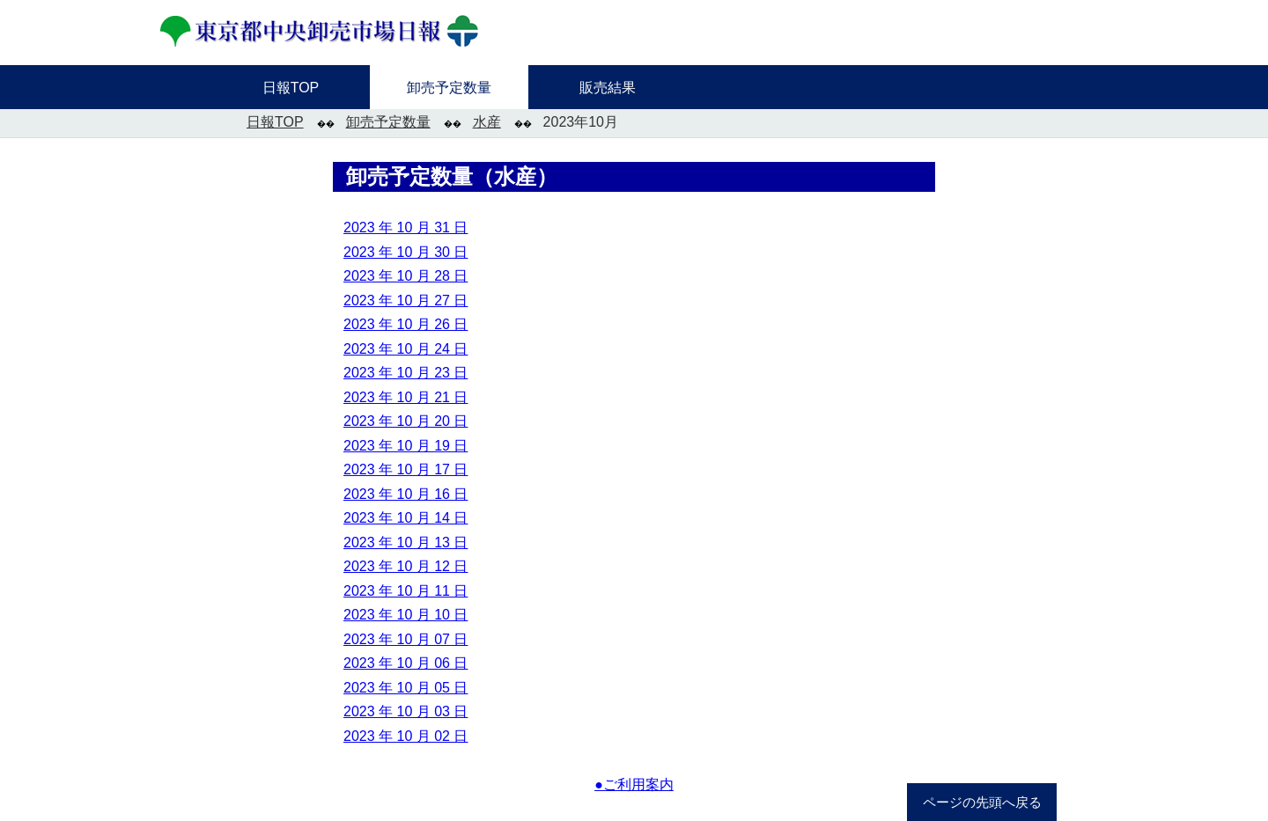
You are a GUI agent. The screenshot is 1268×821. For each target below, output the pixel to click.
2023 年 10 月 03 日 (405, 711)
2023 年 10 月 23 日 (405, 372)
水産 (487, 121)
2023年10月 (580, 121)
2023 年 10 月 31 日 (405, 227)
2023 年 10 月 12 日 (405, 566)
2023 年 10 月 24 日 (405, 348)
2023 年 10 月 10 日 (405, 614)
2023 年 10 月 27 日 (405, 300)
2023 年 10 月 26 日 (405, 324)
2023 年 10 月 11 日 (405, 590)
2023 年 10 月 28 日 (405, 275)
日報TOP (275, 121)
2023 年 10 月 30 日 (405, 252)
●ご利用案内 (634, 784)
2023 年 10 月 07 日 (405, 639)
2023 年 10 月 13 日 (405, 542)
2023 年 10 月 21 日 (405, 397)
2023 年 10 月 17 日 (405, 469)
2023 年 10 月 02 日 (405, 736)
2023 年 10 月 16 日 (405, 494)
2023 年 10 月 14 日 (405, 517)
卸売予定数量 (388, 121)
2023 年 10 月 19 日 (405, 445)
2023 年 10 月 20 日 (405, 421)
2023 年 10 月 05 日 (405, 687)
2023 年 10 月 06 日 (405, 663)
